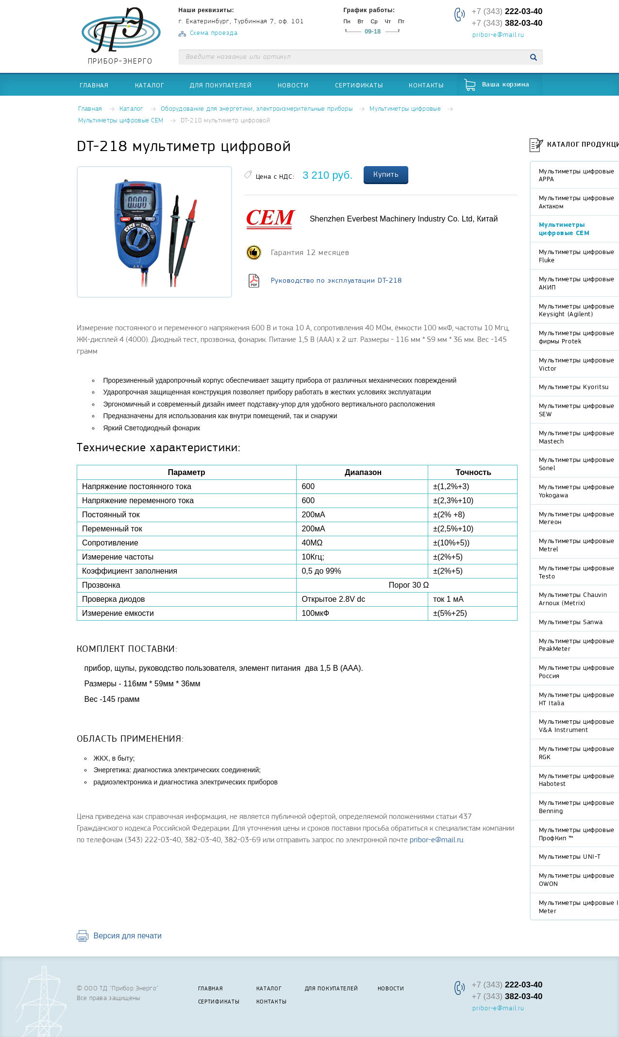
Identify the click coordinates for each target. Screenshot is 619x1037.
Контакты (426, 85)
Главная (94, 85)
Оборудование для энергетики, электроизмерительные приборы (256, 109)
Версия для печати (128, 936)
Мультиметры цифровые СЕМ (121, 120)
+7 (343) (506, 11)
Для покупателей (221, 85)
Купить (386, 174)
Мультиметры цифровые (405, 109)
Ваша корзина (506, 84)
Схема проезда (214, 33)
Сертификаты (359, 85)
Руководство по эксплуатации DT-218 (336, 280)
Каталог (149, 85)
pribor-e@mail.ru (498, 35)
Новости (293, 85)
